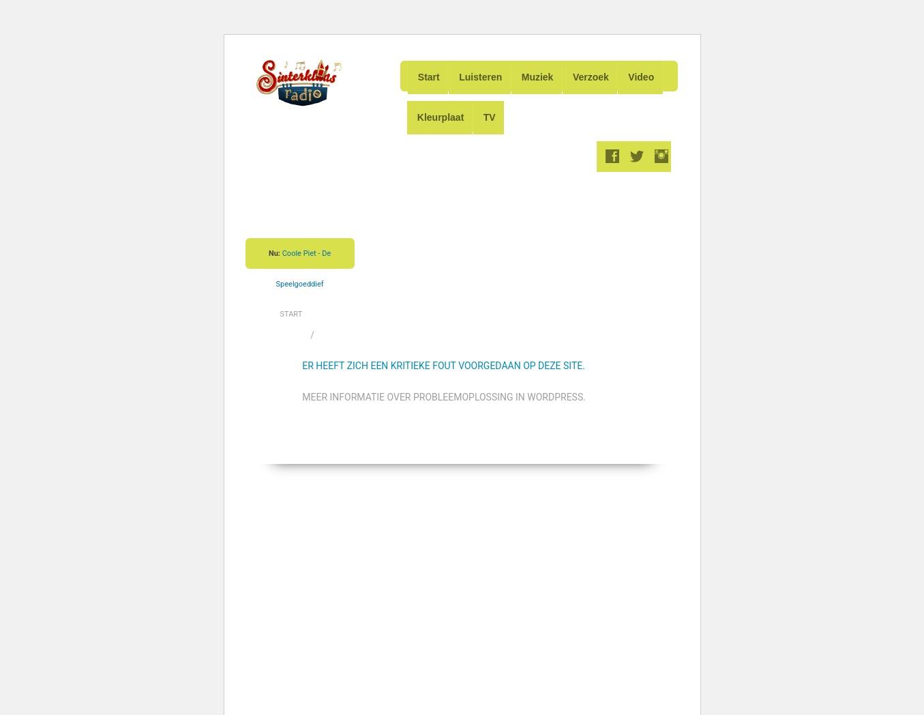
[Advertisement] (494, 232)
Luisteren (482, 75)
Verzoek (596, 75)
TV (492, 113)
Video (648, 75)
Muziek (541, 75)
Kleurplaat (441, 113)
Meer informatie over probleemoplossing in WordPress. (444, 391)
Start (429, 75)
